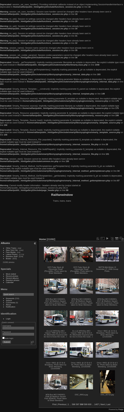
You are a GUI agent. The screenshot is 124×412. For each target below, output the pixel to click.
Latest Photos (12, 254)
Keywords (10, 298)
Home (42, 239)
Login (8, 319)
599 (85, 404)
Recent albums (12, 278)
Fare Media (11, 252)
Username (6, 326)
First (54, 404)
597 (77, 404)
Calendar (10, 282)
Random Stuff (12, 256)
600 (89, 404)
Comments (10, 302)
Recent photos (12, 276)
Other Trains (11, 248)
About (8, 305)
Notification (10, 307)
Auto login (7, 338)
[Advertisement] (62, 220)
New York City (12, 250)
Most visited (11, 274)
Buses (8, 258)
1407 (96, 404)
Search (9, 300)
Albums (5, 243)
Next (103, 404)
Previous (62, 404)
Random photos (12, 280)
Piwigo (120, 409)
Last (108, 404)
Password (6, 332)
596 (73, 404)
